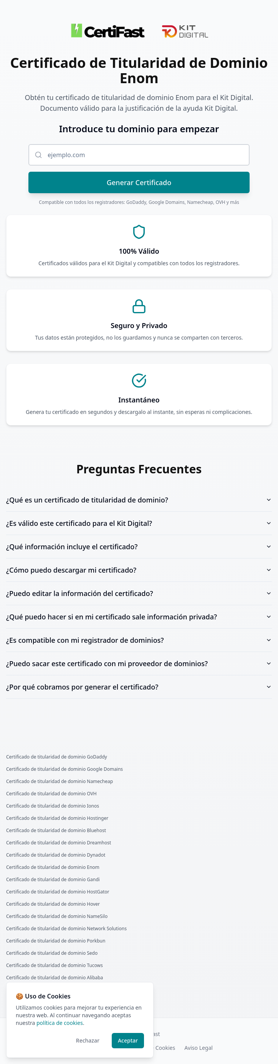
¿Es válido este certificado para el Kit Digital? (139, 523)
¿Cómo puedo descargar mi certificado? (139, 570)
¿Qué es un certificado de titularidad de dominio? (139, 499)
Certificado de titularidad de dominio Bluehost (56, 831)
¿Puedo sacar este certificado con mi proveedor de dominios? (139, 663)
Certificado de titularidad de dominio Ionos (52, 806)
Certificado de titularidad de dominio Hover (53, 904)
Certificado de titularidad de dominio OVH (51, 794)
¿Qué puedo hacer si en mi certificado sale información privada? (139, 616)
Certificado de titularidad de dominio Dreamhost (58, 843)
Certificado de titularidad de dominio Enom (52, 867)
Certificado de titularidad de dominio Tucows (54, 965)
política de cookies (59, 1022)
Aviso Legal (198, 1047)
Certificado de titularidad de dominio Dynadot (55, 855)
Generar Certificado (139, 182)
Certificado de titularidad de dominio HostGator (57, 892)
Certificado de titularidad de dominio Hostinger (57, 818)
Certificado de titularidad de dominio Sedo (52, 953)
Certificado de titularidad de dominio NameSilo (57, 916)
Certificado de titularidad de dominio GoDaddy (56, 757)
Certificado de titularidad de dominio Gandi (53, 880)
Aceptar (128, 1040)
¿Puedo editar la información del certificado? (139, 593)
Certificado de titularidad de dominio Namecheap (59, 781)
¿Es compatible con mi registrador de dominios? (139, 640)
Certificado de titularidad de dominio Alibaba (54, 978)
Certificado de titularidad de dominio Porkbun (55, 941)
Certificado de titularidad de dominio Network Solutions (66, 929)
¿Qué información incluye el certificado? (139, 546)
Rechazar (87, 1040)
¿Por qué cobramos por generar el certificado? (139, 686)
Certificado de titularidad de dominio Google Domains (64, 769)
